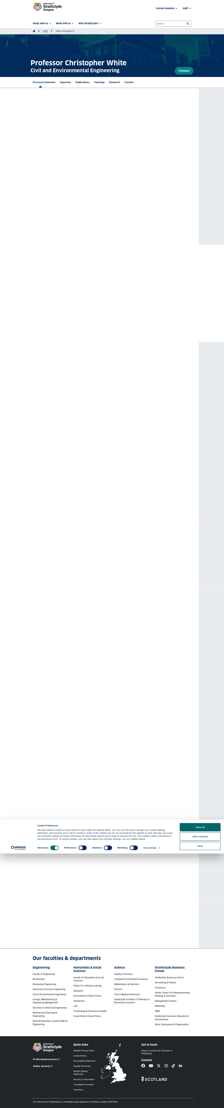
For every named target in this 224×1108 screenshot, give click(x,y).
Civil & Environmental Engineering (49, 994)
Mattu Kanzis (43, 468)
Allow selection (200, 1091)
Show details (150, 1102)
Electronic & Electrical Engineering (50, 1007)
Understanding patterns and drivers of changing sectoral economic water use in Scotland (85, 371)
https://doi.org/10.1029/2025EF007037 (57, 409)
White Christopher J (79, 375)
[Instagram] (168, 1066)
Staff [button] (187, 8)
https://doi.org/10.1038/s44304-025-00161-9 (60, 480)
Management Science (165, 1001)
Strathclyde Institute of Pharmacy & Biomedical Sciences (131, 1001)
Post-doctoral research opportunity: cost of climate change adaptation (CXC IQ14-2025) (84, 820)
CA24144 (57, 181)
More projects (51, 880)
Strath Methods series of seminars (56, 695)
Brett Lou (41, 419)
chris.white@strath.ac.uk (56, 929)
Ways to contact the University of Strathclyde (156, 1052)
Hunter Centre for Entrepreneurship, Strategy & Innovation (172, 994)
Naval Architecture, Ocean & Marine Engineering (50, 1022)
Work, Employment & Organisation (172, 1024)
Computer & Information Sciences (131, 979)
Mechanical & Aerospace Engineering (45, 1014)
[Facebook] (145, 1066)
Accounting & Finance (165, 982)
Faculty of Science (123, 974)
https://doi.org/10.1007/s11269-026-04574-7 (60, 384)
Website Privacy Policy (83, 1050)
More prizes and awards (53, 329)
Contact (184, 71)
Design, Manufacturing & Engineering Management (45, 1001)
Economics (160, 987)
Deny (200, 1100)
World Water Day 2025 (49, 670)
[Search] (188, 23)
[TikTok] (175, 1066)
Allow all (200, 1081)
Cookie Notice (80, 1056)
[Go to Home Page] (34, 31)
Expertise (65, 82)
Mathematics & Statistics (126, 984)
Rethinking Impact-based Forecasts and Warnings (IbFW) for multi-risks (75, 486)
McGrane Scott (60, 375)
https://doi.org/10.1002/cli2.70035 (54, 427)
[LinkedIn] (182, 1066)
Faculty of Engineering (44, 974)
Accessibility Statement (84, 1061)
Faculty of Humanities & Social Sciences (88, 979)
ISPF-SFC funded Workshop (52, 682)
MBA (157, 1011)
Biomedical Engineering (44, 984)
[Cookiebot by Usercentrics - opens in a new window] (18, 1102)
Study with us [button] (42, 23)
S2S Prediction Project (63, 207)
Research (114, 82)
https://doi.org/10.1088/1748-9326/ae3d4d (59, 452)
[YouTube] (153, 1066)
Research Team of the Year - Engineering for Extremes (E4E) (66, 269)
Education (78, 990)
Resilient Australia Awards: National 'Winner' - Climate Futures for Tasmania (74, 310)
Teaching (99, 82)
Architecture (39, 979)
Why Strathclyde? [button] (90, 23)
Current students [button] (167, 8)
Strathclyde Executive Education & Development (172, 1018)
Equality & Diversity (82, 1066)
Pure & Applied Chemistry (127, 994)
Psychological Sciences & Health (89, 1011)
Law (75, 1006)
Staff (45, 31)
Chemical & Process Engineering (49, 989)
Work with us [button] (65, 23)
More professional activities (60, 742)
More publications (53, 510)
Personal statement (44, 82)
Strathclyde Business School (169, 977)
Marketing (160, 1006)
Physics (118, 989)
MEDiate (41, 188)
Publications (82, 82)
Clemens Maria (44, 375)
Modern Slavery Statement (80, 1072)
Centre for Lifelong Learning (87, 985)
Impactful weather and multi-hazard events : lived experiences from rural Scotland (81, 414)
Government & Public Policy (87, 995)
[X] (160, 1066)
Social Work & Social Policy (87, 1016)
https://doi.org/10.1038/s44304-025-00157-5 (60, 499)
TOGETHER (114, 191)
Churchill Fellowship (43, 298)
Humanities (79, 1001)
